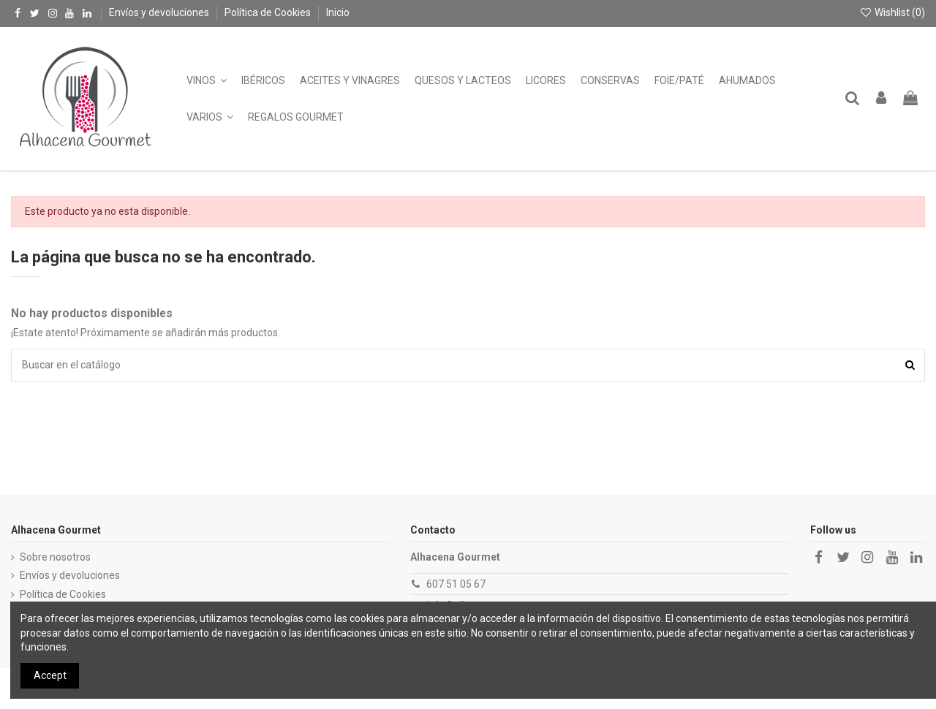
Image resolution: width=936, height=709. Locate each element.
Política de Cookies (268, 12)
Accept (50, 675)
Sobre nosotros (55, 557)
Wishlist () (892, 12)
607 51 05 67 (456, 584)
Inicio (338, 12)
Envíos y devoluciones (160, 12)
